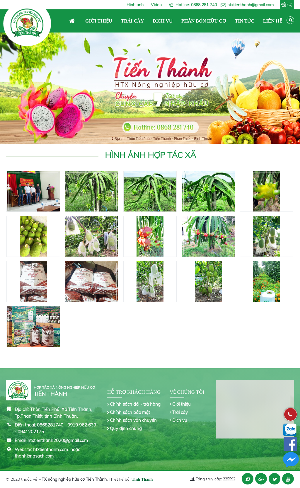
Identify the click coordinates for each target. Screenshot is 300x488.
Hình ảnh (136, 4)
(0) (290, 4)
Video (156, 4)
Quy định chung (126, 428)
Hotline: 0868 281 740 (196, 4)
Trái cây (180, 412)
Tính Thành (142, 479)
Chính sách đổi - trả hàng (135, 404)
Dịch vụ (179, 420)
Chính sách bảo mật (130, 412)
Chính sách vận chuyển (133, 420)
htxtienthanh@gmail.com (250, 4)
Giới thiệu (181, 404)
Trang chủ (72, 21)
